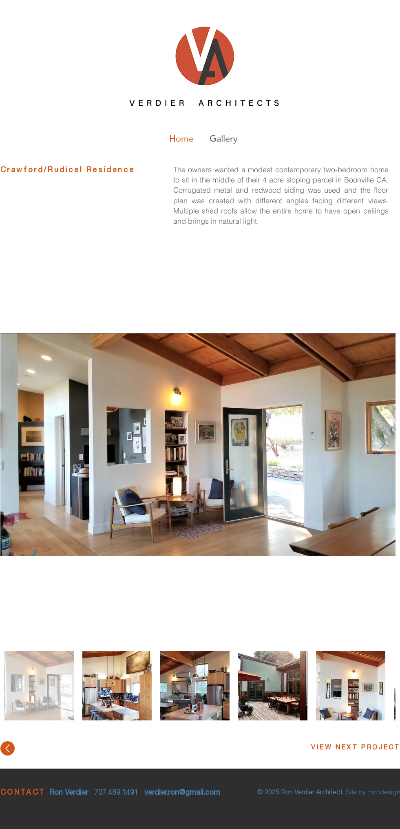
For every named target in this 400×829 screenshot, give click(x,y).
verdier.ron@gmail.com (182, 793)
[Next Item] (383, 444)
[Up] (7, 748)
